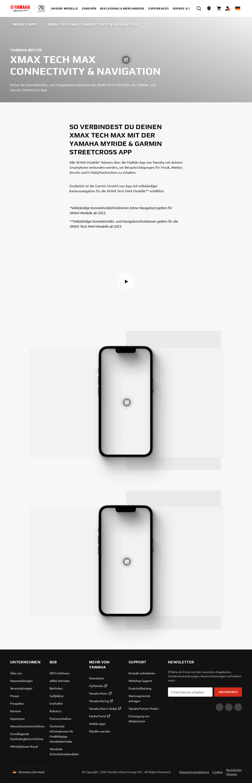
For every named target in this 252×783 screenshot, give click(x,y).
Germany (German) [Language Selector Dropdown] (28, 771)
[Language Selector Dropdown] (237, 8)
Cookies (217, 772)
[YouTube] (219, 707)
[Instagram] (238, 707)
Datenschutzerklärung (194, 772)
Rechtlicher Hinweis (234, 772)
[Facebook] (229, 707)
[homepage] (20, 8)
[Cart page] (219, 8)
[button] (126, 281)
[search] (199, 8)
